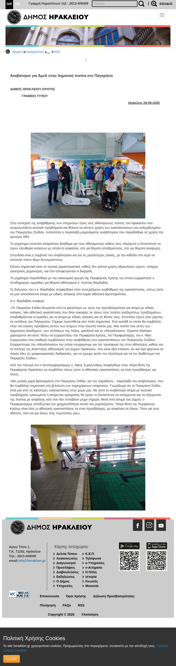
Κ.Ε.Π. (90, 554)
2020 (56, 52)
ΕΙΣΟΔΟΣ (166, 3)
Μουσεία (92, 586)
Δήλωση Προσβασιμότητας (114, 596)
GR (9, 4)
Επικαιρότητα (34, 52)
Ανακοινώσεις (67, 558)
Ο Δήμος (62, 581)
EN (17, 4)
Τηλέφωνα (93, 558)
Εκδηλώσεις (65, 577)
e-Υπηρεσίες (95, 563)
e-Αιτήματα (93, 567)
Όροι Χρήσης (76, 596)
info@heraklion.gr (31, 560)
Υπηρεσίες (64, 586)
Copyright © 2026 (61, 614)
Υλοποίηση (89, 614)
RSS (81, 605)
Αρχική (17, 52)
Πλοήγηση (48, 605)
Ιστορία (91, 577)
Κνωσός (91, 581)
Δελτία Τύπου (66, 554)
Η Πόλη (91, 572)
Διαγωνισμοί (66, 563)
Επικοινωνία (49, 596)
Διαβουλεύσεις (67, 572)
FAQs (67, 605)
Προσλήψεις (65, 567)
